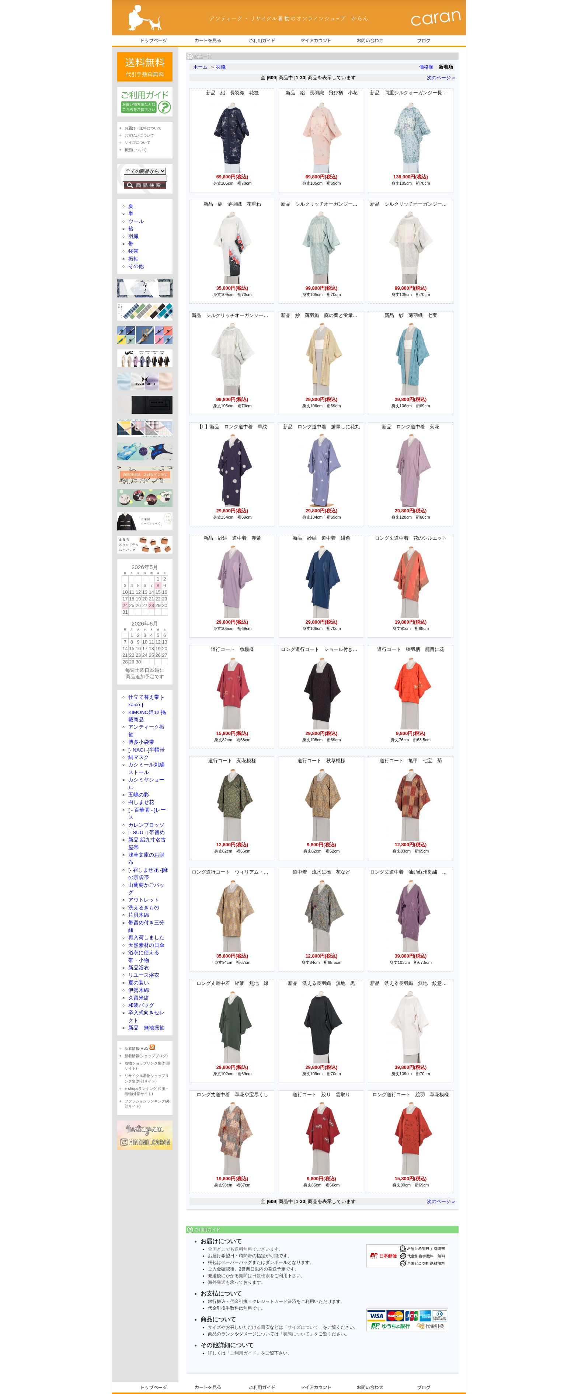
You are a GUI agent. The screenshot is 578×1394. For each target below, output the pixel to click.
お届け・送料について (143, 128)
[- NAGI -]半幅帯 (146, 750)
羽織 (221, 67)
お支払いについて (139, 135)
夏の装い (138, 983)
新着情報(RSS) (140, 1048)
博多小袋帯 (141, 742)
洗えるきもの (143, 907)
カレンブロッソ (146, 825)
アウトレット (143, 900)
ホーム (200, 67)
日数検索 (261, 1275)
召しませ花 (141, 802)
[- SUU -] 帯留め (146, 832)
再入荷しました (146, 937)
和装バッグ (141, 1005)
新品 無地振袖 (146, 1028)
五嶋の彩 (138, 795)
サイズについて (303, 1327)
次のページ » (441, 77)
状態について (296, 1334)
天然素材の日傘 (146, 945)
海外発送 (217, 1282)
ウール (136, 221)
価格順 (426, 67)
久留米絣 (138, 998)
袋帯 (133, 251)
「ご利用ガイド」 (243, 1353)
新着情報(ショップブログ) (146, 1056)
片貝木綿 (138, 915)
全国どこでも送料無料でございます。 (245, 1249)
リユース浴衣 (143, 975)
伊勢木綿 (138, 990)
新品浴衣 (138, 967)
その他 (136, 266)
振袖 (133, 259)
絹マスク (138, 757)
